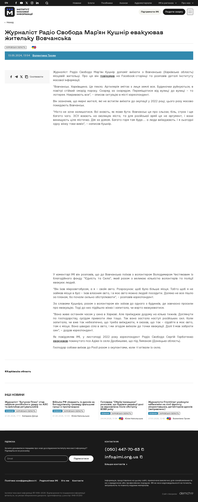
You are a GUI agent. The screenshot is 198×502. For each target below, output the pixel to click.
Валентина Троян (44, 55)
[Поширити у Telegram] (16, 76)
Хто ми (65, 481)
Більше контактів (115, 464)
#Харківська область (18, 371)
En (6, 3)
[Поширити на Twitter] (21, 76)
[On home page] (19, 12)
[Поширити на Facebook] (11, 76)
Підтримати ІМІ (150, 12)
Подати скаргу (174, 12)
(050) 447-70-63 (122, 449)
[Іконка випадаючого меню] (190, 12)
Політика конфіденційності (20, 481)
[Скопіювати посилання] (35, 76)
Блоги (91, 3)
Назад (10, 22)
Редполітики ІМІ (49, 481)
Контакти (77, 481)
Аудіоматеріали (143, 3)
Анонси (123, 3)
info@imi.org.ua (121, 457)
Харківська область (25, 411)
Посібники (107, 3)
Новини (77, 3)
